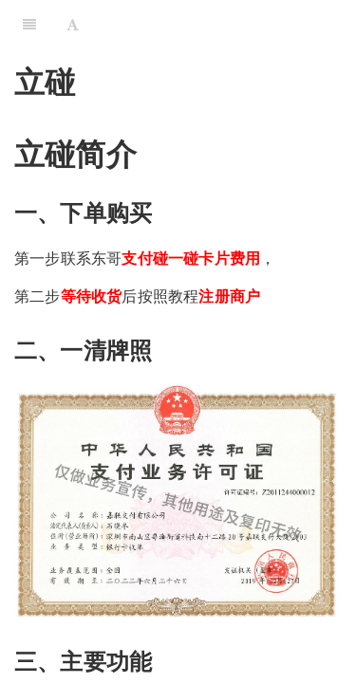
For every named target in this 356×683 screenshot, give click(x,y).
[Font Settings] (72, 23)
